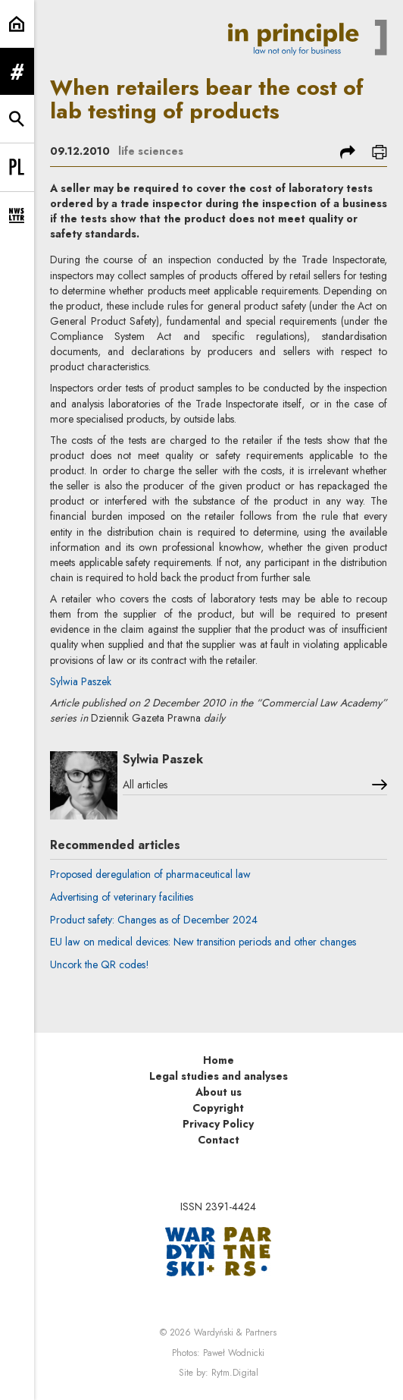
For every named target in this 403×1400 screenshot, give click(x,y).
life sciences (150, 151)
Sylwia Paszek (80, 681)
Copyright (218, 1107)
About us (218, 1092)
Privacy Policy (218, 1123)
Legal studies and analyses (218, 1076)
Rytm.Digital (234, 1373)
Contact (218, 1139)
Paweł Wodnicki (233, 1353)
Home (218, 1060)
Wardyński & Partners (235, 1332)
